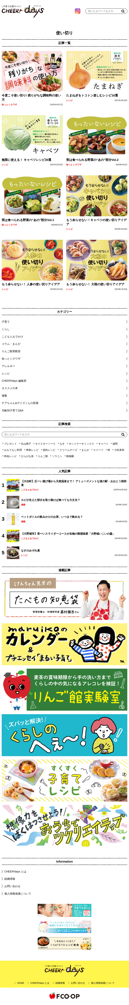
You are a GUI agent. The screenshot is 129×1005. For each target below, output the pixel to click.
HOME (20, 983)
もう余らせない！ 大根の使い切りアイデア (95, 285)
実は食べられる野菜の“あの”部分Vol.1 (28, 221)
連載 (4, 396)
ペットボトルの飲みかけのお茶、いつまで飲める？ (52, 517)
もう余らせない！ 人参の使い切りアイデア (31, 285)
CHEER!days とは (15, 872)
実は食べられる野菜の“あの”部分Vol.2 (92, 160)
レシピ (69, 101)
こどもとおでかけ (29, 490)
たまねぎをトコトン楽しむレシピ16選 (92, 96)
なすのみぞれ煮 (30, 551)
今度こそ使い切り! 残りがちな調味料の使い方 (31, 98)
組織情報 (9, 879)
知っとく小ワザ (9, 105)
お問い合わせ (12, 887)
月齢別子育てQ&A (13, 411)
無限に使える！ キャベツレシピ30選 (26, 160)
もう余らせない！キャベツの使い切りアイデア (96, 223)
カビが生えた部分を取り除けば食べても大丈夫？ (50, 500)
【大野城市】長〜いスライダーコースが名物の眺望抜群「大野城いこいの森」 (68, 534)
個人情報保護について (17, 894)
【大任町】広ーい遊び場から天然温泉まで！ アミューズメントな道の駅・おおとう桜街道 (73, 484)
